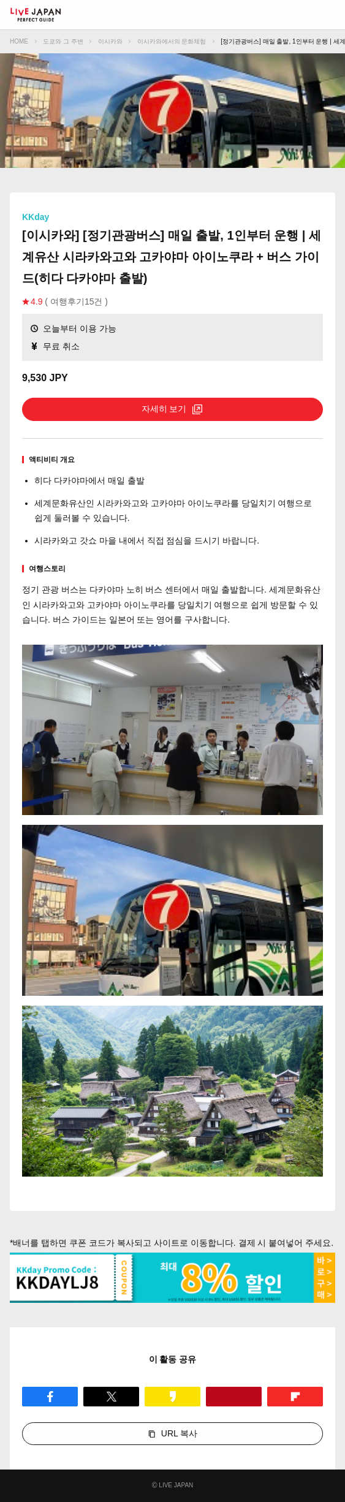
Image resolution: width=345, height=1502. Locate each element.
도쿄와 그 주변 (63, 41)
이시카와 (110, 41)
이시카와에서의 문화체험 (172, 41)
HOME (19, 41)
